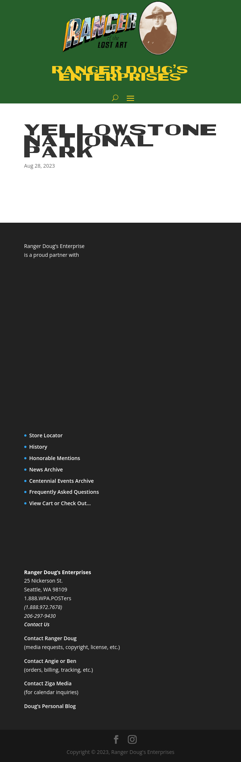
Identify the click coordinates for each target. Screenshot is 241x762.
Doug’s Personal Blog (50, 706)
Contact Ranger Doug (50, 638)
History (38, 446)
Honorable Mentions (54, 458)
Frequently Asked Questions (64, 491)
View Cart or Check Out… (60, 503)
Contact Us (37, 624)
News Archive (46, 469)
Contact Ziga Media (48, 683)
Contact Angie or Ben (50, 660)
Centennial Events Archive (61, 480)
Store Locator (46, 435)
